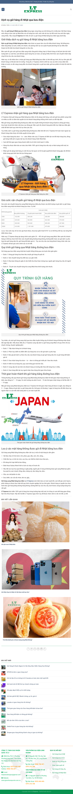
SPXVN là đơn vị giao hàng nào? (17, 672)
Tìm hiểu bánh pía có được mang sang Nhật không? (17, 640)
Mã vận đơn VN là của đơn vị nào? (18, 720)
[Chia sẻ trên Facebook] (28, 648)
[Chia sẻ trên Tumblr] (44, 648)
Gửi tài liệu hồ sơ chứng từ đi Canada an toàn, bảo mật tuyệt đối (27, 678)
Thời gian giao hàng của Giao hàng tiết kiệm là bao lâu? (25, 708)
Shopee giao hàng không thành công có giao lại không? (25, 732)
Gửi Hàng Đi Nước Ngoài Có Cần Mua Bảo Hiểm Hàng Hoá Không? (28, 666)
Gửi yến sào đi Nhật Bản (8, 544)
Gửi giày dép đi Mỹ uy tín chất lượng (18, 690)
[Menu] (3, 9)
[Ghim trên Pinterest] (38, 648)
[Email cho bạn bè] (34, 648)
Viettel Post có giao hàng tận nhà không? (20, 726)
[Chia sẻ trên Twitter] (31, 648)
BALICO (49, 791)
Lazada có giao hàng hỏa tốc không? (19, 702)
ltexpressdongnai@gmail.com (11, 775)
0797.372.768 (30, 766)
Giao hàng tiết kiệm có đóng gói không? (19, 714)
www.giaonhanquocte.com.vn (11, 780)
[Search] (71, 9)
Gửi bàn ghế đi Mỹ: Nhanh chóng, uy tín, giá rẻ (21, 696)
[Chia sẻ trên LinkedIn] (41, 648)
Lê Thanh (20, 25)
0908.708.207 (11, 769)
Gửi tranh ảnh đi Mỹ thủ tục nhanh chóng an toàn (23, 684)
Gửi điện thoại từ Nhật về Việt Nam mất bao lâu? (15, 592)
